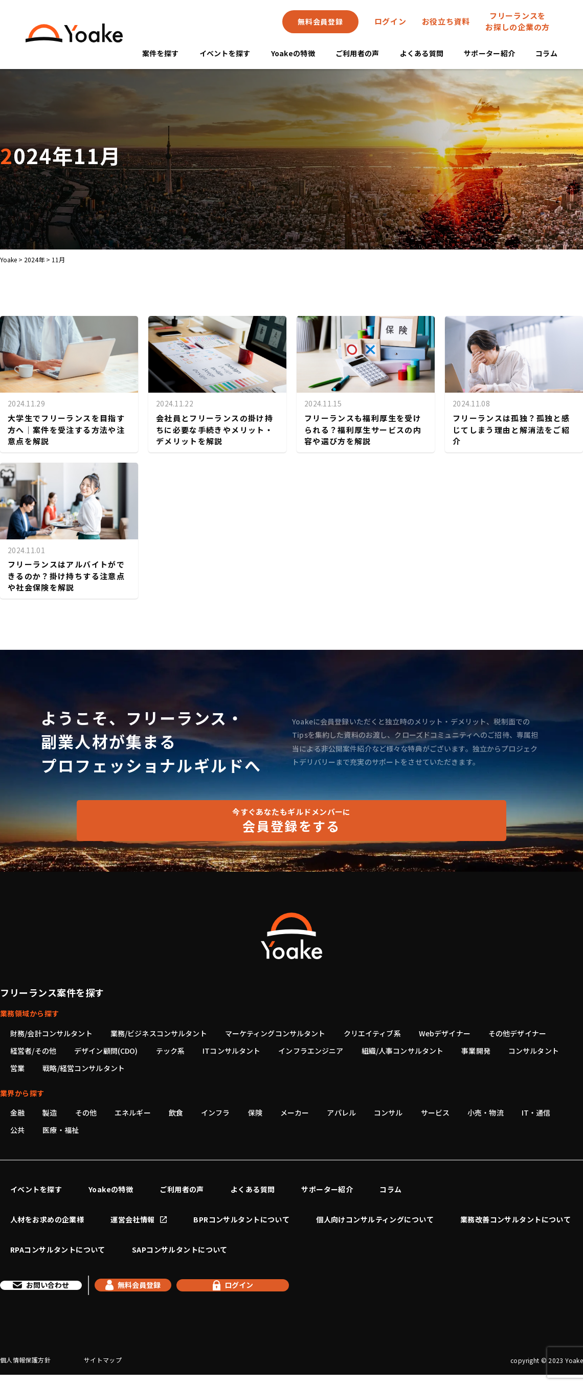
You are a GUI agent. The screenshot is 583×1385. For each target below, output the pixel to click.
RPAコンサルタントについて (57, 1249)
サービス (435, 1112)
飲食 (176, 1112)
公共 (17, 1130)
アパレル (341, 1112)
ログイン (390, 21)
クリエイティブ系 (372, 1033)
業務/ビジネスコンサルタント (158, 1033)
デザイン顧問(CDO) (106, 1051)
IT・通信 (536, 1112)
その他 (86, 1112)
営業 (17, 1068)
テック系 (170, 1051)
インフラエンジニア (310, 1051)
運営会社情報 (132, 1219)
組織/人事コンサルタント (403, 1051)
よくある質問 (422, 53)
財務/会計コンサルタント (51, 1033)
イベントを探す (225, 53)
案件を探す (160, 53)
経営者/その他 (33, 1051)
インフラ (215, 1112)
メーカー (294, 1112)
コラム (546, 53)
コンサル (388, 1112)
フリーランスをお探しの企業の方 (517, 21)
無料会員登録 (320, 21)
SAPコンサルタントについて (180, 1249)
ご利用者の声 (357, 53)
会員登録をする (291, 820)
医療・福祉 (60, 1130)
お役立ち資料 (446, 21)
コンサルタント (533, 1051)
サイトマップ (103, 1370)
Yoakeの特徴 (293, 53)
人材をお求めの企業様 (47, 1219)
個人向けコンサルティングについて (375, 1219)
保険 (255, 1112)
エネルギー (133, 1112)
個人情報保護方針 (25, 1370)
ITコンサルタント (231, 1051)
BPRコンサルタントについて (241, 1219)
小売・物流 (485, 1112)
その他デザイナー (517, 1033)
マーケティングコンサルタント (275, 1033)
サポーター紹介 (489, 53)
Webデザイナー (444, 1033)
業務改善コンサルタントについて (515, 1219)
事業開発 (475, 1051)
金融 (17, 1112)
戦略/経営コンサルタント (83, 1068)
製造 (49, 1112)
